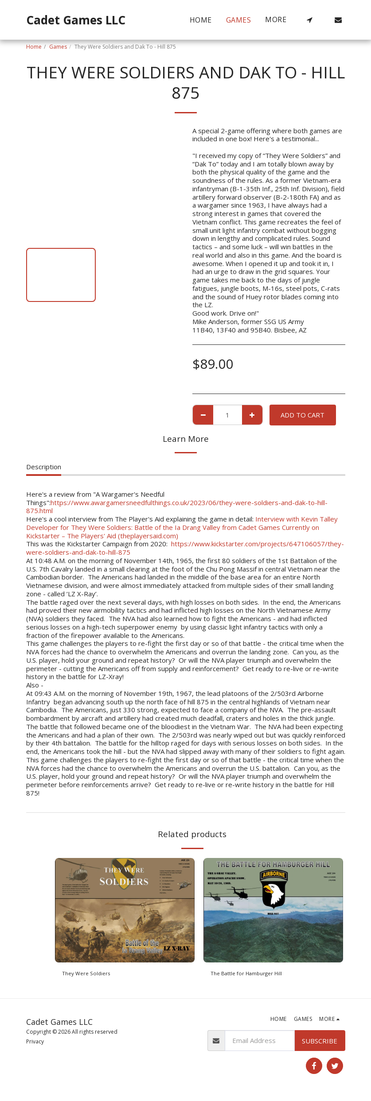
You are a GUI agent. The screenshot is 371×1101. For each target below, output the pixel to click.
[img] (125, 910)
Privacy (35, 1044)
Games (58, 46)
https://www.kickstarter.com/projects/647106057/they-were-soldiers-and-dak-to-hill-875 (185, 547)
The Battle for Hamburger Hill (256, 974)
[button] (309, 19)
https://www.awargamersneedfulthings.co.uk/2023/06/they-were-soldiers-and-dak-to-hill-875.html (177, 506)
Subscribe (319, 1043)
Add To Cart (302, 414)
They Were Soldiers (92, 974)
